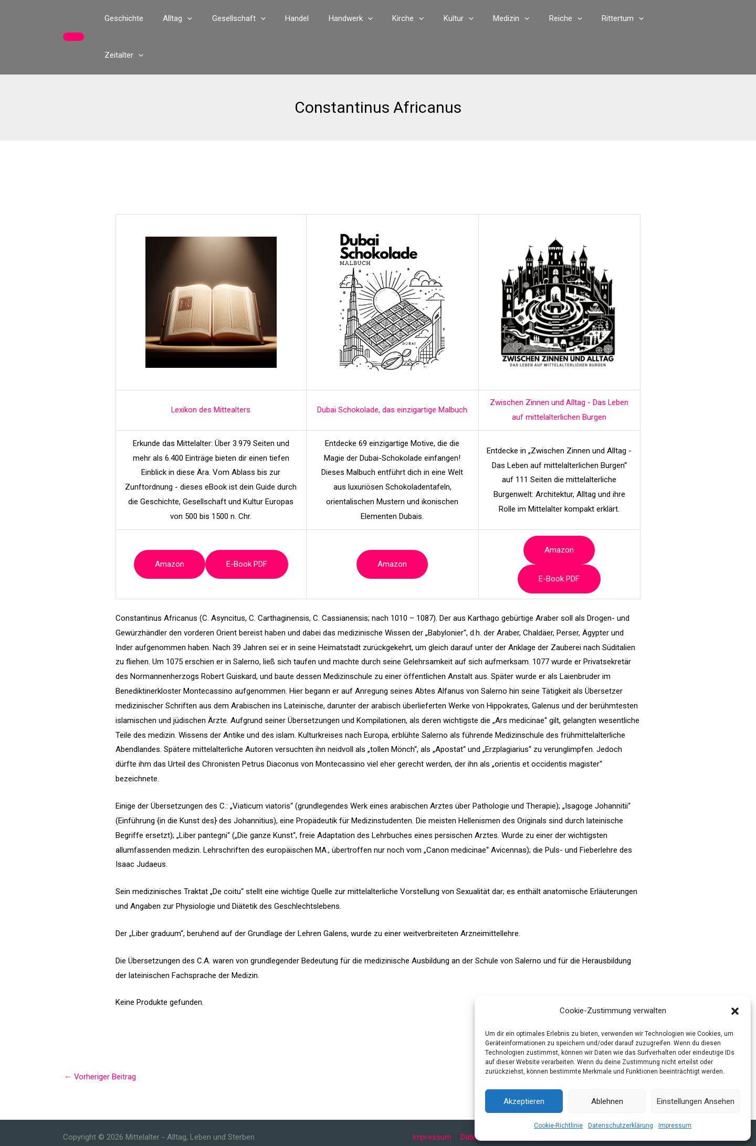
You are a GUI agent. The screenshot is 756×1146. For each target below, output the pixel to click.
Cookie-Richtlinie (558, 1125)
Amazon (169, 527)
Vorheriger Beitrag (100, 1040)
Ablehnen (607, 1101)
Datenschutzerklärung (620, 1125)
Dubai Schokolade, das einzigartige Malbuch (392, 373)
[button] (735, 1011)
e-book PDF (246, 527)
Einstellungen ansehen (695, 1101)
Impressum (674, 1125)
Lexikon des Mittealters (211, 373)
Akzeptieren (523, 1101)
